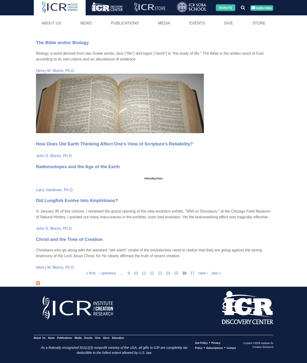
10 (136, 273)
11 (144, 273)
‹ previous (107, 273)
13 (160, 273)
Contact (231, 347)
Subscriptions (214, 347)
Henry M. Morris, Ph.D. (55, 71)
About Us (51, 23)
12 (152, 273)
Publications (125, 23)
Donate (225, 7)
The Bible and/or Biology (62, 42)
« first (90, 273)
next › (203, 273)
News (86, 23)
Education (118, 337)
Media (164, 23)
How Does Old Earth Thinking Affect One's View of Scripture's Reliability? (114, 143)
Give (228, 23)
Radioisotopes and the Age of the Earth (78, 166)
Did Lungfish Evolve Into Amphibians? (77, 200)
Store (259, 23)
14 (168, 273)
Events (197, 23)
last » (216, 273)
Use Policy (201, 342)
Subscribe (262, 8)
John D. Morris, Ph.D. (54, 156)
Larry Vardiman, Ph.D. (55, 190)
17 (192, 273)
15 (176, 273)
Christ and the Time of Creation (69, 239)
